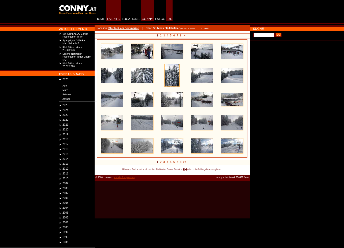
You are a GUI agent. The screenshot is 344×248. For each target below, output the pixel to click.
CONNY (147, 19)
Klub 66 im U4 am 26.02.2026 (72, 65)
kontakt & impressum (124, 177)
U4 (169, 19)
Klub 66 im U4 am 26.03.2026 (72, 48)
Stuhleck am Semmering (123, 28)
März (65, 90)
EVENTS (113, 19)
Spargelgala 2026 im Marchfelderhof (73, 42)
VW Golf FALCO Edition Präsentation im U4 (75, 35)
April (64, 85)
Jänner (66, 99)
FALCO (160, 19)
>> (185, 35)
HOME (100, 19)
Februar (66, 94)
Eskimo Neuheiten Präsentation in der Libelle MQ (76, 56)
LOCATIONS (131, 19)
